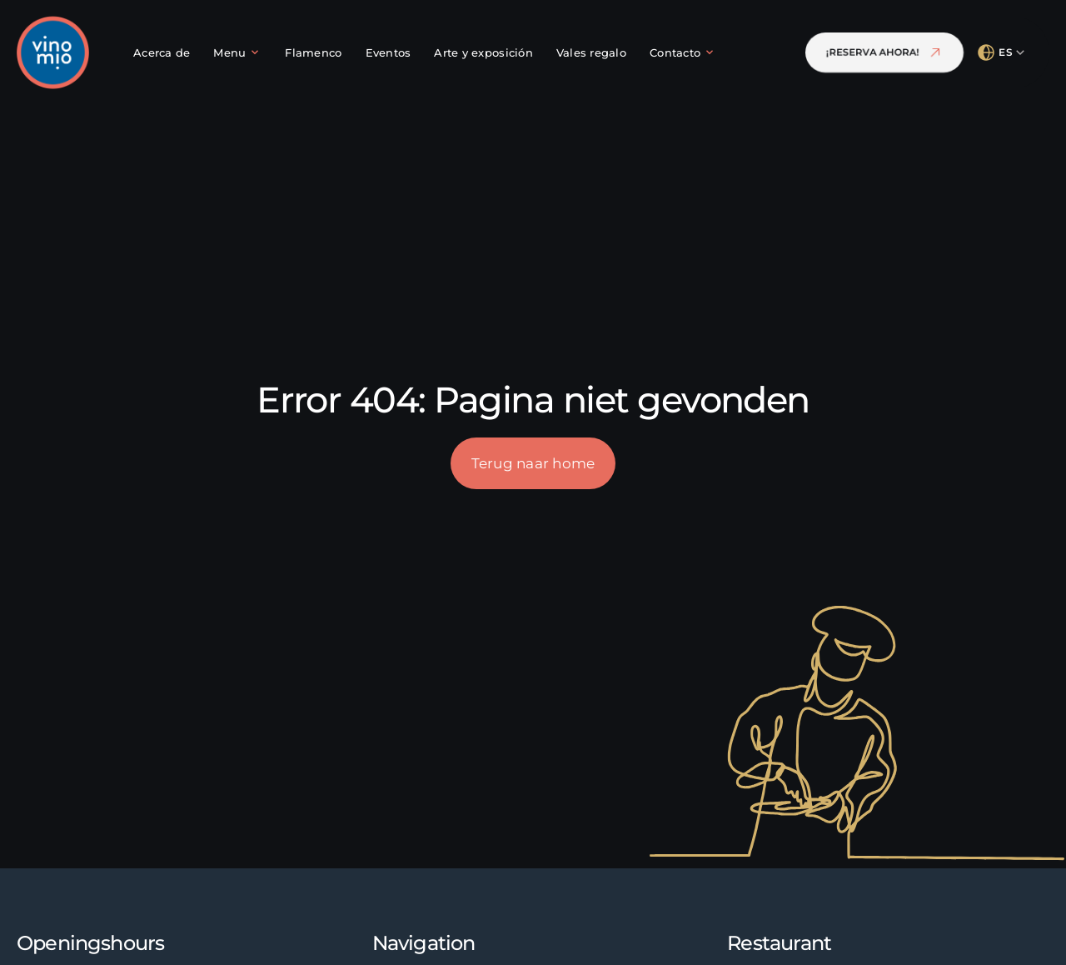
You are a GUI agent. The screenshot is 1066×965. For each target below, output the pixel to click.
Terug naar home (533, 463)
